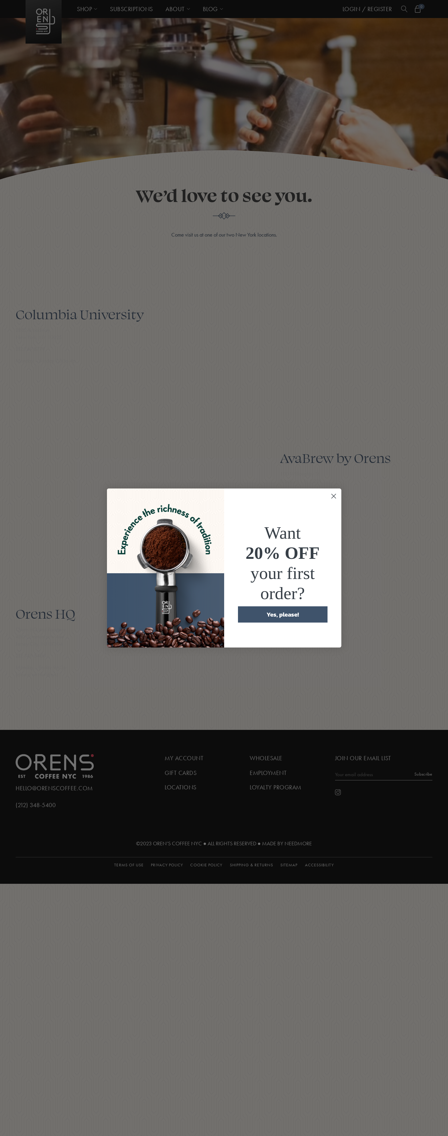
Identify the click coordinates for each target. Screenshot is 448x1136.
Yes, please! (283, 614)
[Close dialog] (333, 496)
